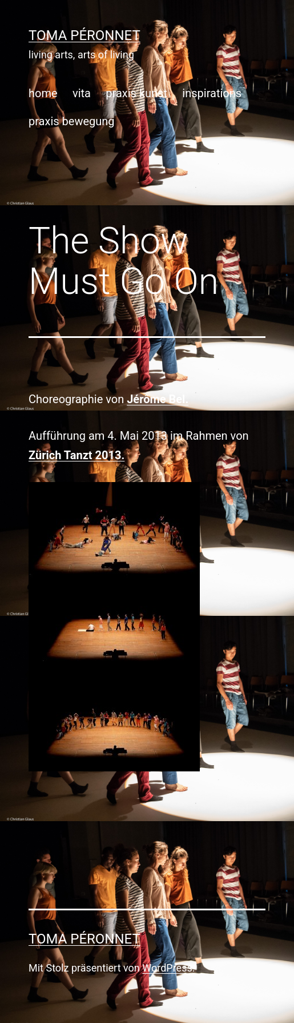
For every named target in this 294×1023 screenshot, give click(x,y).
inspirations (211, 93)
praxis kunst (136, 93)
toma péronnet (84, 35)
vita (82, 93)
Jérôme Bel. (157, 399)
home (43, 93)
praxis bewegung (72, 121)
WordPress (167, 968)
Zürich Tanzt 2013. (76, 455)
